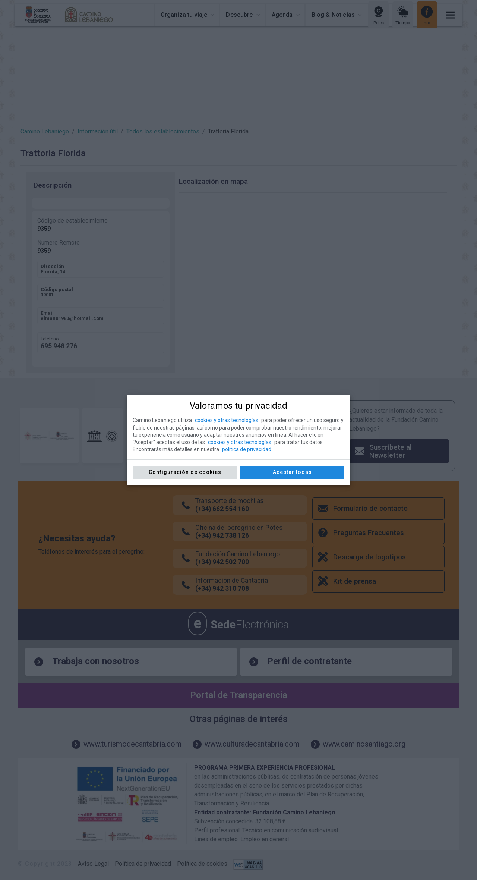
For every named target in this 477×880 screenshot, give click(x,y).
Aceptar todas (292, 472)
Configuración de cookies (185, 472)
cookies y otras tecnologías (226, 420)
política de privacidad (246, 449)
